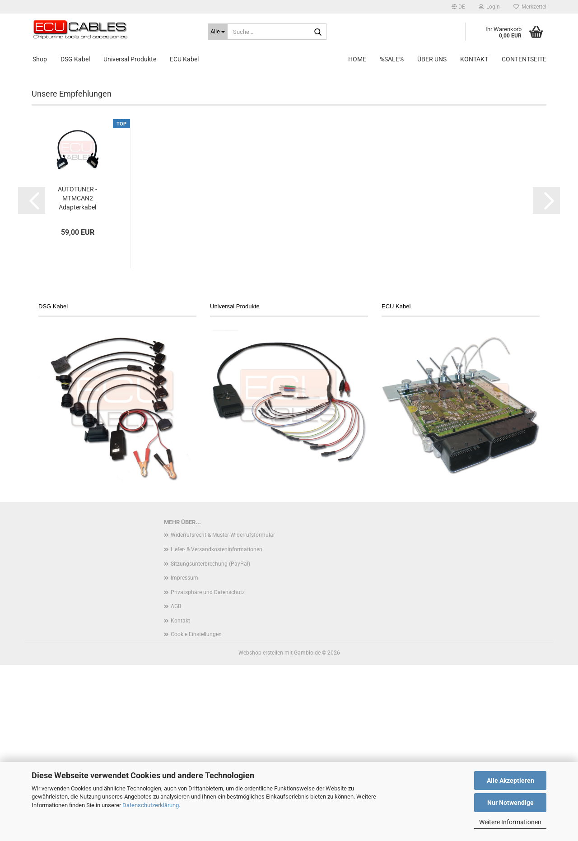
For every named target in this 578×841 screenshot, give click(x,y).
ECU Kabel (184, 59)
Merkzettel (529, 7)
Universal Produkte (129, 59)
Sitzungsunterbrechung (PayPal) (210, 740)
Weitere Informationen (510, 822)
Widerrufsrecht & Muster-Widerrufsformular (223, 711)
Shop (40, 59)
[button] (458, 7)
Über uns (432, 59)
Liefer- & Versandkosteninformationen (216, 725)
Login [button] (489, 7)
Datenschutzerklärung (150, 805)
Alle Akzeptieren (510, 780)
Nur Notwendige (510, 802)
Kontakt (474, 59)
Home (357, 59)
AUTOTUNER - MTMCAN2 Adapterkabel (77, 374)
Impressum (184, 754)
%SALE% (392, 59)
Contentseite (524, 59)
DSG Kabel (75, 59)
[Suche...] (218, 31)
